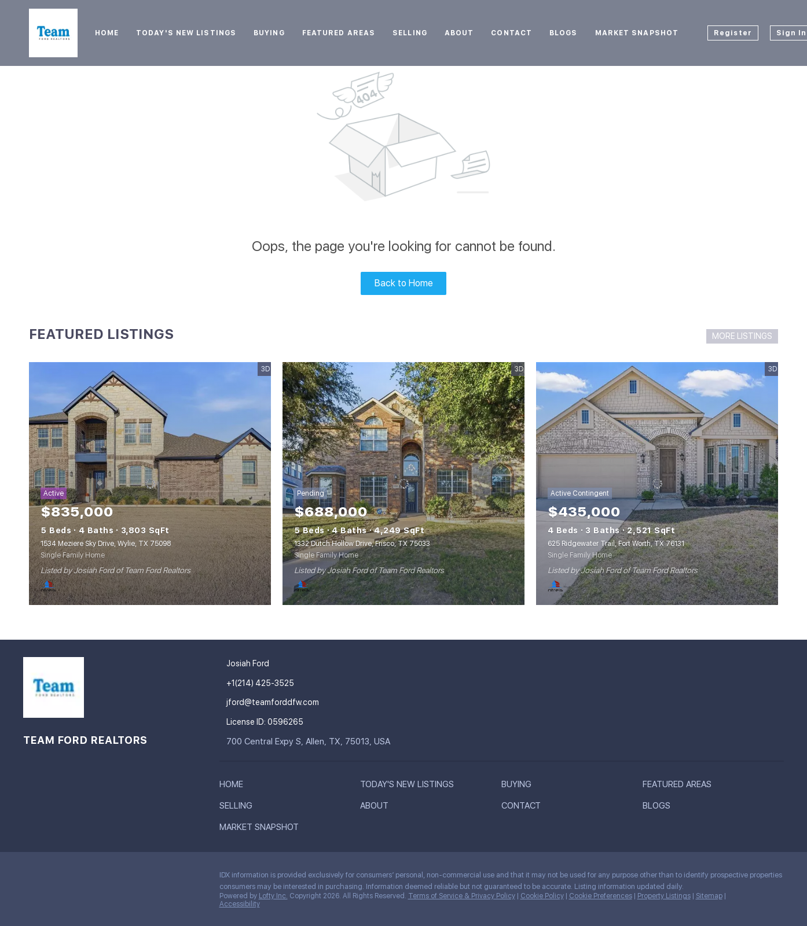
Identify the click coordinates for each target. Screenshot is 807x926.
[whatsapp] (170, 878)
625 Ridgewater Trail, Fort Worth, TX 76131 (616, 544)
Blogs (563, 33)
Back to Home (404, 283)
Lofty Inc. (273, 896)
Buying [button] (269, 33)
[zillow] (78, 878)
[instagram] (101, 878)
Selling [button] (410, 33)
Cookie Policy (542, 896)
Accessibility (239, 904)
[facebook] (32, 878)
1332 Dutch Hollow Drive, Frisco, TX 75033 (362, 544)
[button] (234, 786)
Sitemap (709, 896)
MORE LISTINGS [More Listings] (742, 336)
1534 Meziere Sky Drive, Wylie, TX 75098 (106, 544)
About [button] (459, 33)
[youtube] (124, 878)
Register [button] (733, 33)
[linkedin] (55, 878)
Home (107, 33)
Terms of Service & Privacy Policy (461, 896)
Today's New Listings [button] (186, 33)
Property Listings (664, 896)
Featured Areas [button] (338, 33)
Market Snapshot (637, 33)
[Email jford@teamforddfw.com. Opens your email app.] (295, 702)
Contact (511, 33)
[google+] (147, 878)
